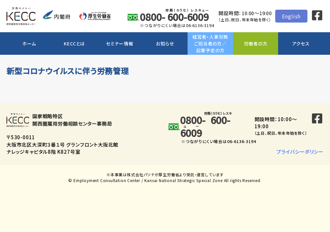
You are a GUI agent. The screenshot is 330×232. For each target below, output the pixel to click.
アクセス (301, 43)
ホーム (29, 43)
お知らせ (165, 43)
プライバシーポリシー (300, 151)
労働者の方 (255, 43)
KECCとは (74, 43)
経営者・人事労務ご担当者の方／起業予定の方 (210, 43)
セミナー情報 (119, 43)
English (291, 16)
